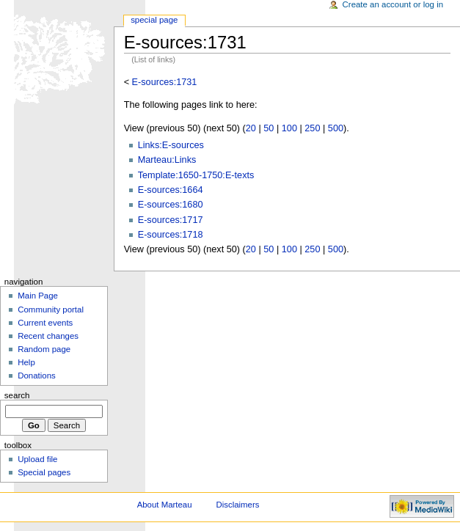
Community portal (51, 309)
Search (17, 395)
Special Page (154, 19)
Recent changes (48, 336)
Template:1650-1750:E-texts (196, 175)
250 (312, 128)
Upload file (37, 459)
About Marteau (164, 504)
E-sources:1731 (164, 82)
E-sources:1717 (170, 220)
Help (26, 362)
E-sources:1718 (170, 235)
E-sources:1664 (170, 190)
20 (251, 128)
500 (335, 128)
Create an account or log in (393, 4)
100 (289, 128)
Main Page (38, 295)
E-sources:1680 (170, 204)
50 (268, 128)
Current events (45, 322)
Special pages (44, 472)
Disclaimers (237, 504)
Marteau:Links (167, 160)
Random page (44, 349)
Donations (37, 375)
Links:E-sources (171, 145)
